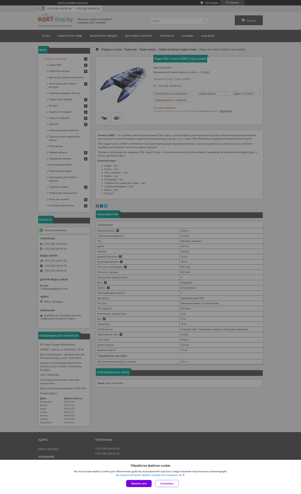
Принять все (139, 483)
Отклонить (167, 483)
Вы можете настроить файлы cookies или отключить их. (149, 475)
